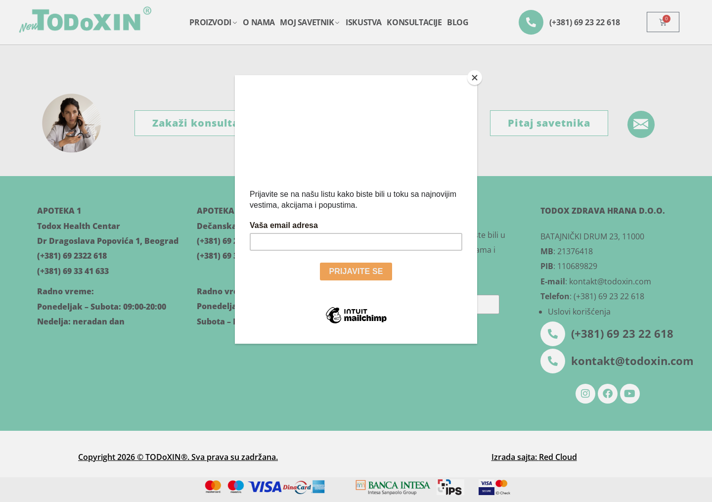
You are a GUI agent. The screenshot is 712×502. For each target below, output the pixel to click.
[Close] (474, 77)
